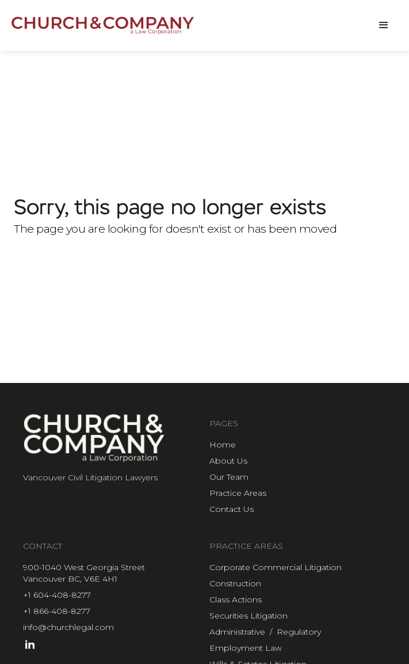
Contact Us (231, 509)
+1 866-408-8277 (56, 611)
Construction (235, 583)
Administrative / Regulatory (265, 632)
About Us (228, 461)
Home (222, 444)
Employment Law (245, 648)
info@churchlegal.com (68, 627)
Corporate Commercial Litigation (275, 567)
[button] (383, 25)
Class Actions (235, 599)
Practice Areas (237, 493)
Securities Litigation (248, 615)
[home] (104, 25)
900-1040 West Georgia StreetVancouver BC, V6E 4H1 (84, 573)
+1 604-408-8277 (57, 595)
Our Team (229, 477)
